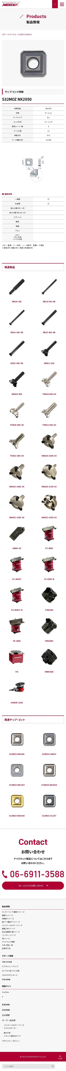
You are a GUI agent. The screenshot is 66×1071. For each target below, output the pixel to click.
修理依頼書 (6, 979)
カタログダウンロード (10, 975)
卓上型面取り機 (10, 932)
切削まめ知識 (7, 962)
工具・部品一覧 (7, 945)
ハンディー (9, 935)
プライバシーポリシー (11, 1040)
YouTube (5, 992)
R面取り (8, 918)
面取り (7, 915)
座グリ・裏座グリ (11, 922)
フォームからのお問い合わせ (33, 885)
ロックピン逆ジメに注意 (10, 970)
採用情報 (6, 1009)
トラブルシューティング (10, 966)
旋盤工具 (8, 928)
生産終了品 (6, 948)
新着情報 (6, 1004)
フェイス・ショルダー (12, 925)
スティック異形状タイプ (12, 1034)
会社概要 (6, 1015)
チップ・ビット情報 (8, 942)
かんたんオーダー (14, 1026)
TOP (60, 1057)
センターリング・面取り (13, 912)
